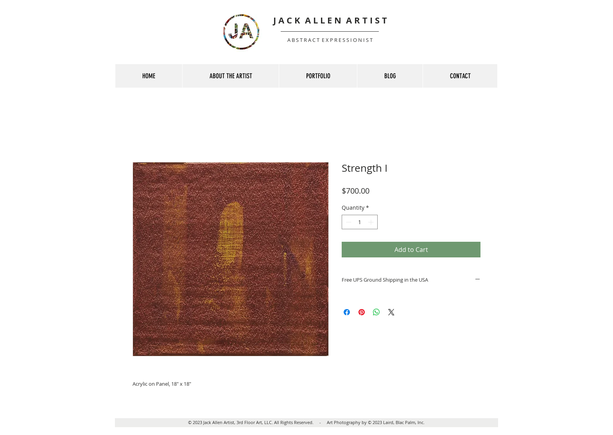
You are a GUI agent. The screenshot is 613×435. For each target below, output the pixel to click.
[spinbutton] (360, 222)
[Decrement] (348, 222)
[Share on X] (391, 312)
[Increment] (371, 222)
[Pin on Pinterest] (361, 312)
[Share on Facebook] (346, 312)
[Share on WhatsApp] (376, 312)
